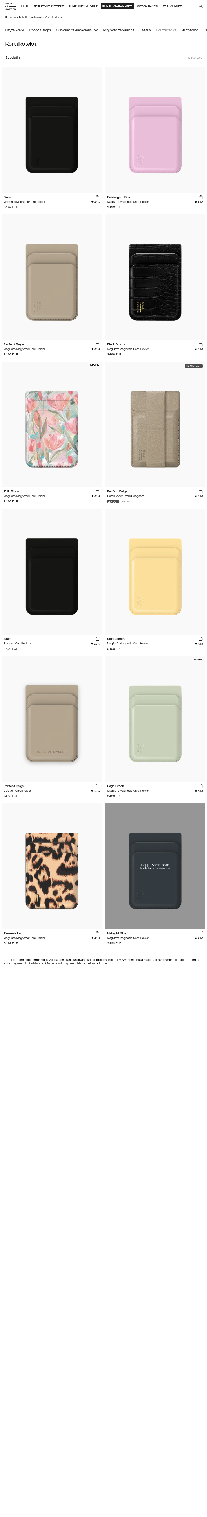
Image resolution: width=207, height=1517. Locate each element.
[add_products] (97, 197)
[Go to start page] (10, 6)
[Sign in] (200, 6)
